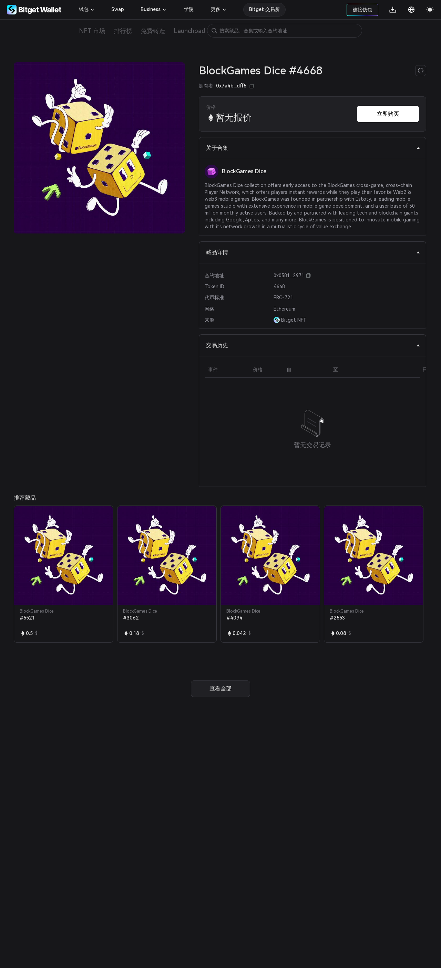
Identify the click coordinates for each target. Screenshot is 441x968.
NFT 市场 (92, 30)
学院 (189, 9)
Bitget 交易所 (264, 9)
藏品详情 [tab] (313, 252)
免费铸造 (153, 30)
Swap (117, 9)
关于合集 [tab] (313, 148)
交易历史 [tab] (313, 345)
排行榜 (123, 30)
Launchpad (189, 30)
